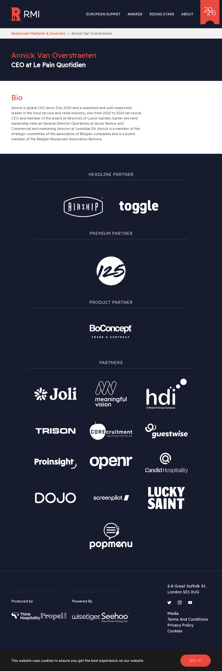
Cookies (175, 630)
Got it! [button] (195, 660)
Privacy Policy (180, 625)
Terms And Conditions (187, 619)
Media (173, 613)
